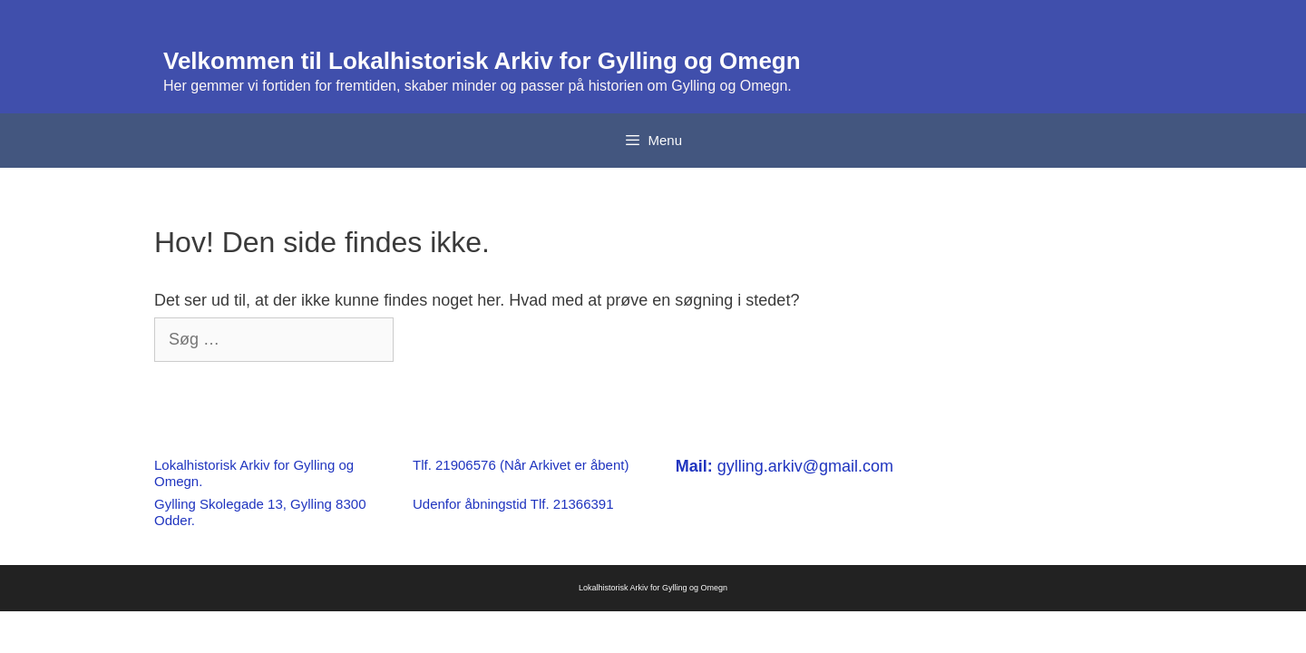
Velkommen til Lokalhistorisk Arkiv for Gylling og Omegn (482, 60)
